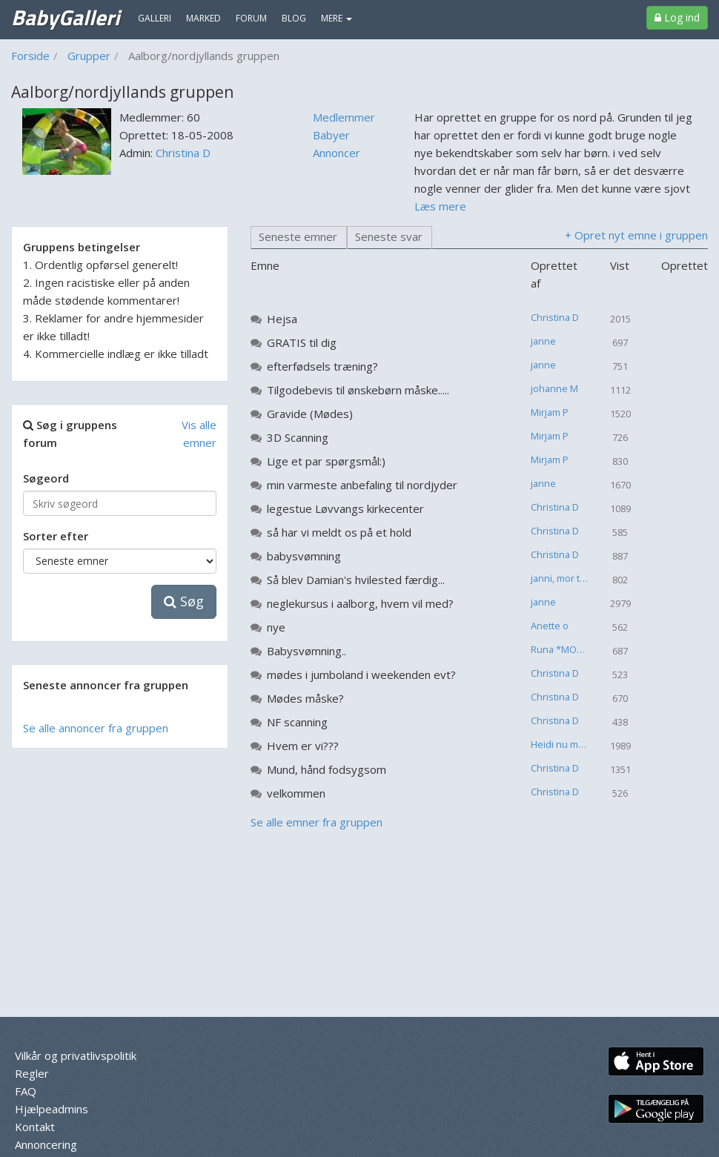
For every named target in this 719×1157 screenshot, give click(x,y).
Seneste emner (298, 236)
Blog (294, 18)
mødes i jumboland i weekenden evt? (361, 674)
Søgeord (46, 478)
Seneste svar (389, 236)
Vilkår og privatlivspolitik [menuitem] (75, 1055)
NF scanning (297, 722)
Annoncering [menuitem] (46, 1144)
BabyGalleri (65, 17)
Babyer (331, 134)
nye (276, 627)
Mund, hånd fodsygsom (326, 769)
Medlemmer (344, 117)
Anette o (550, 625)
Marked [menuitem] (203, 18)
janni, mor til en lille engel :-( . (565, 578)
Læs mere (440, 206)
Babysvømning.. (306, 650)
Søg (184, 601)
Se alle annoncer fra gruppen (95, 727)
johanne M (554, 388)
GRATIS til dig (302, 342)
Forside (30, 55)
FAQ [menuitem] (25, 1091)
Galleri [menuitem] (154, 18)
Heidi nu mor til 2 (565, 744)
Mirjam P (550, 412)
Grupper (88, 55)
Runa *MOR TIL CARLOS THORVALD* (565, 649)
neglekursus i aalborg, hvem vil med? (360, 603)
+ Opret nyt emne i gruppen (636, 235)
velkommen (296, 793)
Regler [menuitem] (32, 1073)
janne (543, 341)
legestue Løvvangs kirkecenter (345, 508)
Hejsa (282, 318)
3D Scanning (297, 437)
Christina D (183, 152)
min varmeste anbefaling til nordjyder (362, 484)
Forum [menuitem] (251, 18)
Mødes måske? (305, 698)
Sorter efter (55, 535)
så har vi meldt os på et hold (339, 532)
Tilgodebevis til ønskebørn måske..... (358, 389)
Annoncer (336, 152)
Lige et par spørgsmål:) (326, 461)
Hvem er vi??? (303, 745)
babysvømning (304, 555)
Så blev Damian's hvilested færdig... (356, 579)
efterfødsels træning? (322, 366)
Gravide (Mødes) (310, 413)
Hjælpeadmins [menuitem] (51, 1108)
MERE (336, 18)
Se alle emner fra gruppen (316, 822)
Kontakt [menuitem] (35, 1126)
